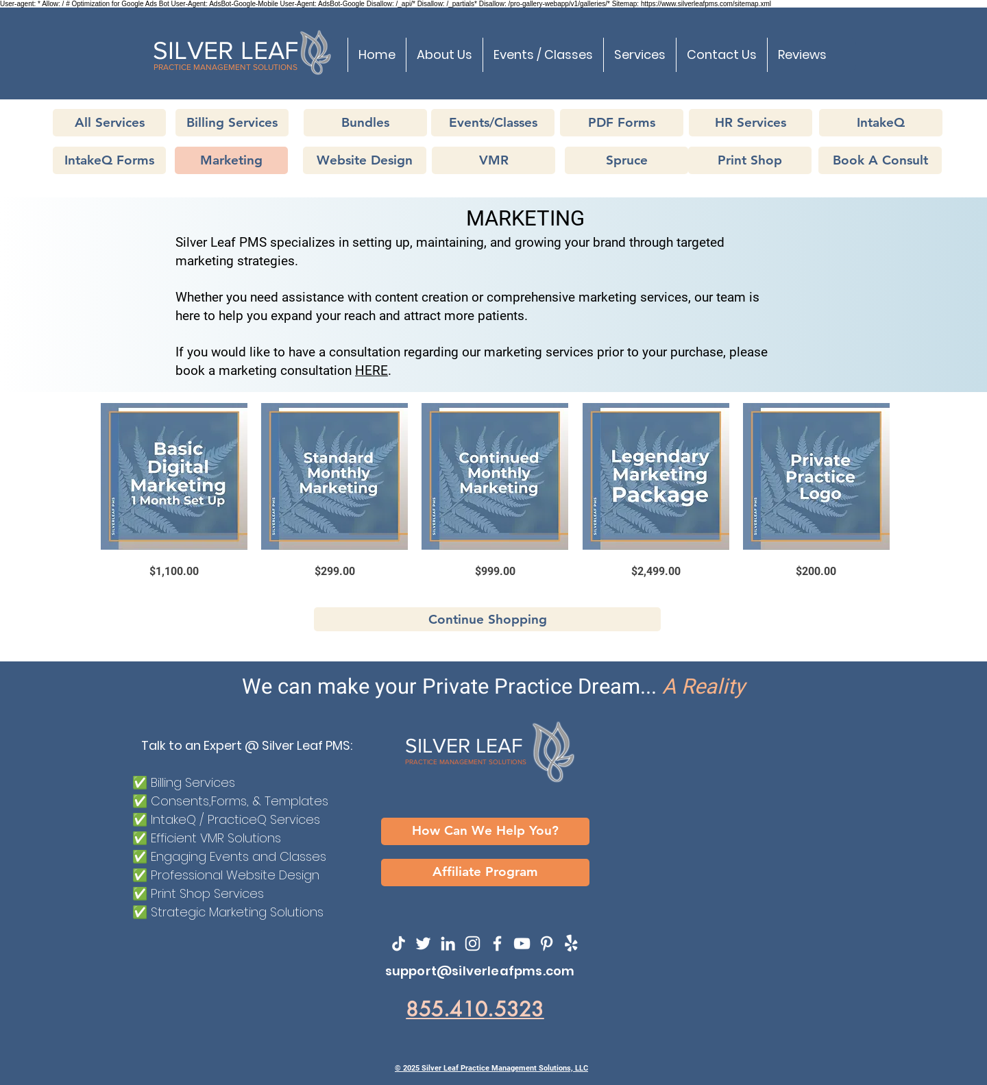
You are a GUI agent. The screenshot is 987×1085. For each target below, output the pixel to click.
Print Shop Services (207, 893)
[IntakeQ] (880, 122)
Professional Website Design (235, 874)
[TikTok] (399, 943)
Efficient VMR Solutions (216, 837)
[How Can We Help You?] (485, 831)
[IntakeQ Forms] (109, 160)
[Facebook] (497, 943)
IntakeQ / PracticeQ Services (235, 819)
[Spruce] (626, 160)
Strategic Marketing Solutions (237, 912)
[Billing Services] (232, 122)
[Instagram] (473, 943)
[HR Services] (750, 122)
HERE (371, 370)
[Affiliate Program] (485, 872)
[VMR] (493, 160)
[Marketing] (231, 160)
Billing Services (193, 782)
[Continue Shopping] (487, 619)
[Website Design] (364, 160)
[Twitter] (423, 943)
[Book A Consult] (880, 160)
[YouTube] (522, 943)
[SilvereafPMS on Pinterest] (547, 943)
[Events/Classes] (493, 122)
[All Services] (109, 122)
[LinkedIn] (448, 943)
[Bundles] (365, 122)
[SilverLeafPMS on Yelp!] (571, 943)
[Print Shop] (750, 160)
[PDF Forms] (621, 122)
